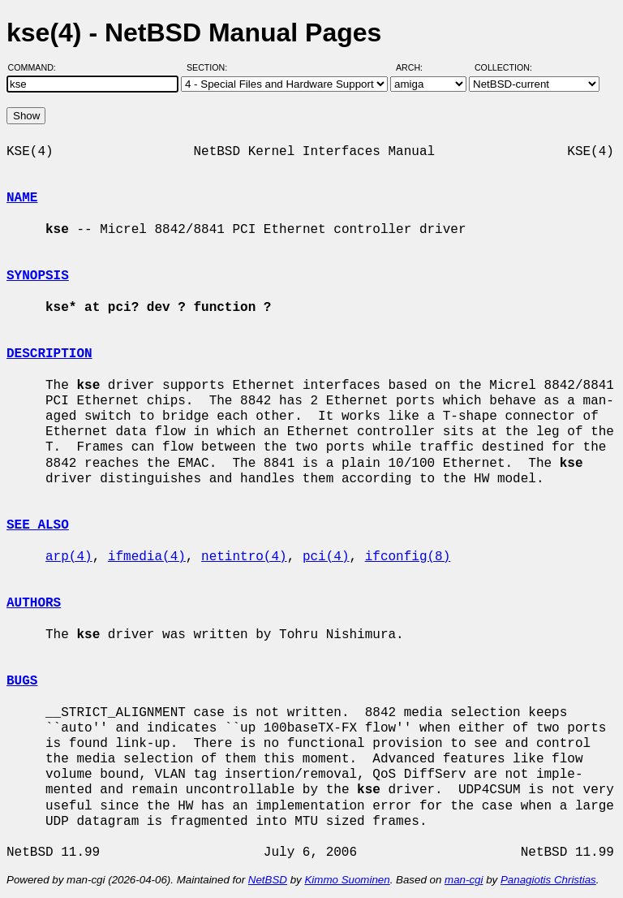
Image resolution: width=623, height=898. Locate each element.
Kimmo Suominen (346, 880)
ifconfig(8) (408, 557)
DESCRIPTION (49, 354)
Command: (37, 67)
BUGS (21, 681)
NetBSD (267, 880)
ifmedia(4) (147, 557)
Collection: (503, 67)
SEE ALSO (37, 525)
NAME (21, 198)
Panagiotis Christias (548, 880)
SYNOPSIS (37, 276)
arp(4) (68, 557)
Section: (210, 67)
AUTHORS (33, 603)
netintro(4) (244, 557)
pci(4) (326, 557)
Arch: (416, 67)
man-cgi (464, 880)
